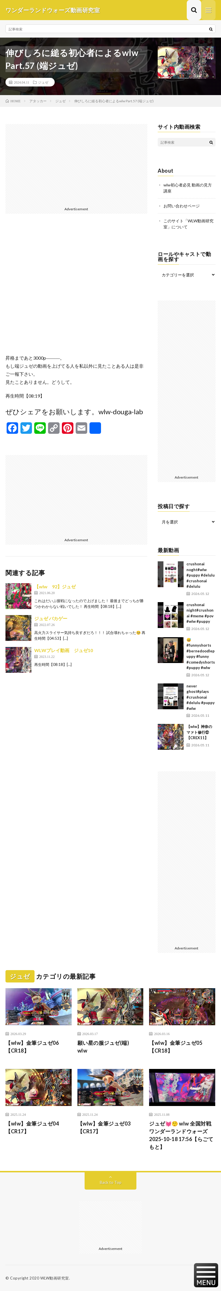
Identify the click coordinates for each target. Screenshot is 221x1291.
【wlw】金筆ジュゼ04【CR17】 (32, 1127)
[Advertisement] (76, 164)
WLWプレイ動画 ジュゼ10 (63, 650)
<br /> (76, 288)
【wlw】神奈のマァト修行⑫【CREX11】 (199, 732)
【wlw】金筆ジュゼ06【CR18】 (32, 1047)
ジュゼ (43, 82)
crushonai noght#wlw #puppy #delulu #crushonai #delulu (200, 575)
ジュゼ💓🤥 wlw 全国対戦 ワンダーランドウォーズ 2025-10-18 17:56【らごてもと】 (181, 1135)
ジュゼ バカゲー (50, 618)
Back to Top (110, 1182)
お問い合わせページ (181, 205)
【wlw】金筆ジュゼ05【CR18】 (175, 1047)
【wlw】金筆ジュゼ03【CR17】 (104, 1127)
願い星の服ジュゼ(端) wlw (105, 1047)
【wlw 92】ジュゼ (55, 586)
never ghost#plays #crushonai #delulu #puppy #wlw (200, 697)
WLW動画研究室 (54, 1278)
